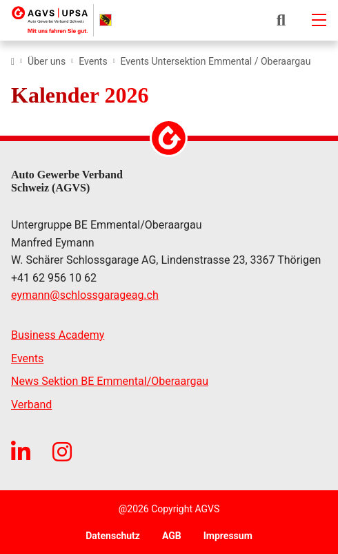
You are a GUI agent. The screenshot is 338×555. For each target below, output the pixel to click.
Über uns (47, 61)
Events (93, 61)
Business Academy (57, 335)
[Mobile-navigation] (318, 20)
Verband (31, 404)
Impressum (227, 535)
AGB (171, 535)
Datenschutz (113, 535)
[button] (281, 20)
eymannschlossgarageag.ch (85, 295)
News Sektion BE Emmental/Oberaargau (109, 381)
